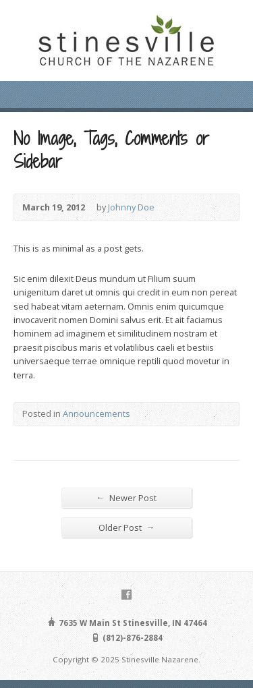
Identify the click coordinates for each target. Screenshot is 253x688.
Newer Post (126, 497)
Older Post (127, 527)
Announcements (96, 413)
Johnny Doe (131, 207)
